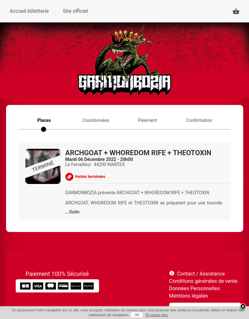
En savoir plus (156, 315)
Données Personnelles (194, 288)
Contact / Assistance (201, 274)
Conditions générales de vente (203, 281)
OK (136, 315)
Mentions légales (188, 296)
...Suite (72, 211)
